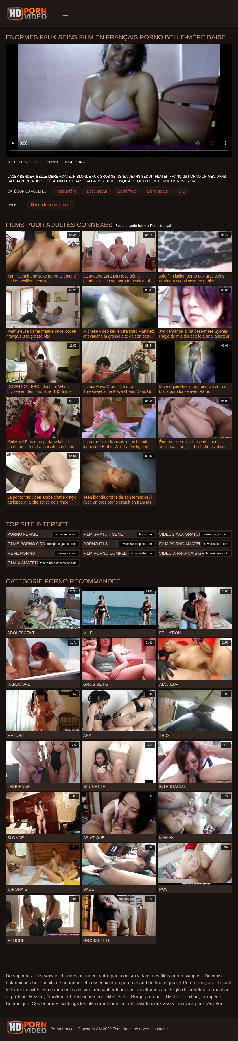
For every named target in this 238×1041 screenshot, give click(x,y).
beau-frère (67, 191)
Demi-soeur (157, 191)
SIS (182, 191)
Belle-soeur (97, 191)
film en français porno (50, 204)
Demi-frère (127, 191)
